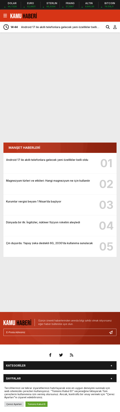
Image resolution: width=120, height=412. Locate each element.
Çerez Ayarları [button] (14, 404)
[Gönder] (112, 332)
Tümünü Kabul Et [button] (36, 404)
